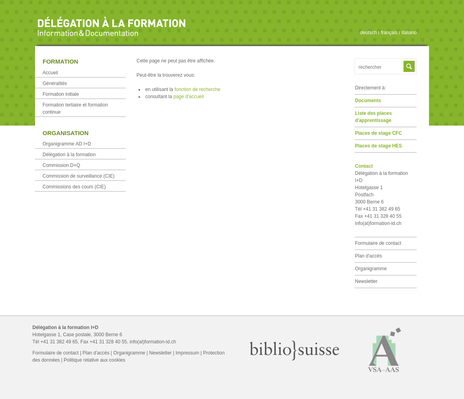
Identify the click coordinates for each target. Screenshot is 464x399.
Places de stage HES (378, 146)
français (389, 32)
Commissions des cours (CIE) (74, 187)
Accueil (50, 73)
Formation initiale (61, 94)
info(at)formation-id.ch (378, 223)
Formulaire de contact (378, 243)
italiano (409, 32)
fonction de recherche (197, 89)
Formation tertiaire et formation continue (75, 108)
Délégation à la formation (69, 154)
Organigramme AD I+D (67, 144)
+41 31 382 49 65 (59, 342)
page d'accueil (189, 96)
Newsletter (366, 281)
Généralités (55, 83)
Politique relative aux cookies (94, 360)
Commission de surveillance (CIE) (79, 176)
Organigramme (371, 268)
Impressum (187, 353)
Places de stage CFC (378, 133)
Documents (368, 100)
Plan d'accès (368, 256)
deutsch (368, 32)
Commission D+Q (61, 165)
